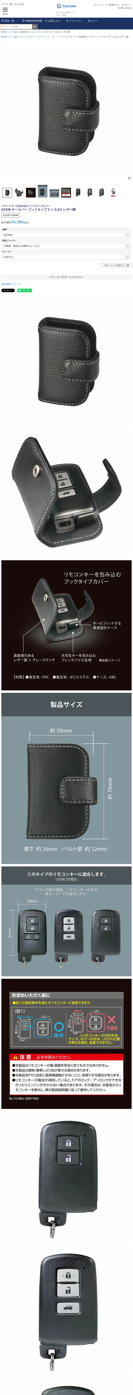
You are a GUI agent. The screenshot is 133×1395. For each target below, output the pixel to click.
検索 (35, 26)
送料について (9, 240)
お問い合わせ (125, 8)
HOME (4, 32)
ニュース (99, 5)
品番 (5, 229)
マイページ (73, 20)
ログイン (127, 5)
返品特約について (11, 284)
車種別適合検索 (32, 20)
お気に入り (52, 20)
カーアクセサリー (28, 37)
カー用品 (14, 32)
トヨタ (63, 37)
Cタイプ (73, 37)
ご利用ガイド (113, 5)
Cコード (7, 251)
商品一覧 (7, 20)
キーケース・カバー (48, 37)
